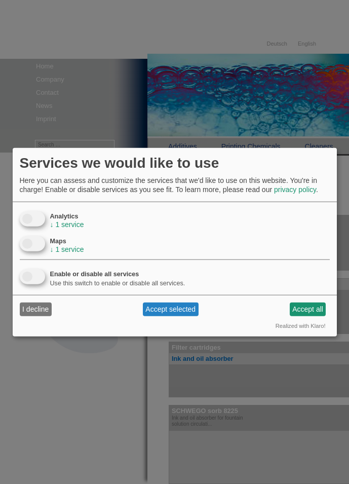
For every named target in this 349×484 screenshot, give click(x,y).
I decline (35, 309)
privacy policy (295, 189)
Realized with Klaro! (301, 325)
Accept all (307, 309)
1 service (67, 224)
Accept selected (170, 309)
